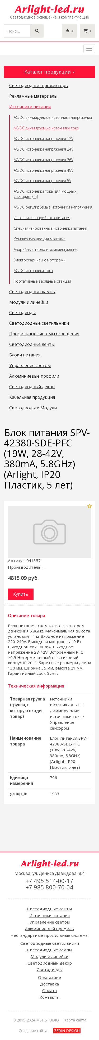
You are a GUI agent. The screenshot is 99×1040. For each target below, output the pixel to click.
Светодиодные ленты (32, 344)
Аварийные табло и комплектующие (45, 249)
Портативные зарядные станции (42, 281)
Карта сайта (75, 1020)
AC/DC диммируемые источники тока (46, 127)
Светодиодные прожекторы (38, 85)
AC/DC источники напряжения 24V (43, 149)
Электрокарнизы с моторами (39, 260)
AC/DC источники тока (33, 270)
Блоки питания (24, 355)
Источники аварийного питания (42, 217)
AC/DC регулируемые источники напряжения (53, 207)
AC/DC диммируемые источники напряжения (53, 117)
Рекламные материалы (33, 96)
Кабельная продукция (32, 397)
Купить (20, 594)
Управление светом (30, 365)
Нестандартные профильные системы (49, 935)
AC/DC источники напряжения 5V (42, 180)
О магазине (49, 977)
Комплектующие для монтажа (39, 238)
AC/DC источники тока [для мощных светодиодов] (45, 194)
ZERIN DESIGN (67, 1030)
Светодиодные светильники (39, 323)
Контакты (49, 997)
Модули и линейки (28, 302)
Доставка (49, 984)
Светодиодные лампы (32, 292)
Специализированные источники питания (50, 228)
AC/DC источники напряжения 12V (43, 138)
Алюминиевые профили (34, 376)
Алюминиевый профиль (49, 928)
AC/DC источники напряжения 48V (43, 170)
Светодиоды (22, 312)
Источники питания (30, 107)
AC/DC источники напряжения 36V (43, 159)
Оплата (49, 990)
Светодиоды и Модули (33, 408)
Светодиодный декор (32, 387)
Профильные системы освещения (44, 334)
